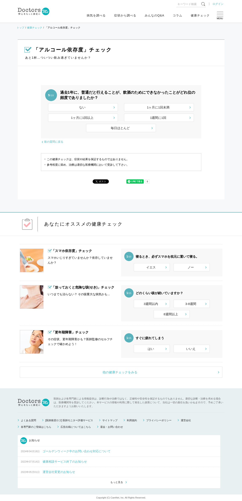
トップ (20, 27)
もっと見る (116, 482)
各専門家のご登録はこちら (36, 426)
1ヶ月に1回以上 (82, 117)
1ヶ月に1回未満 (158, 107)
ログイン (217, 3)
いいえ (191, 349)
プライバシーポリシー (159, 420)
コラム (177, 15)
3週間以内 (151, 304)
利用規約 (132, 420)
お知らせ (30, 440)
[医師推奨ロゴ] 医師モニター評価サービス (69, 420)
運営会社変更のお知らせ (59, 472)
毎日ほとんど (120, 128)
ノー (191, 267)
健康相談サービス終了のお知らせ (65, 461)
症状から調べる (125, 15)
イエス (151, 267)
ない (82, 107)
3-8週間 (190, 304)
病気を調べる (96, 15)
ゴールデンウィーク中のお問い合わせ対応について (77, 451)
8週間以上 (171, 314)
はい (151, 349)
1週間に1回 (158, 117)
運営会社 (186, 420)
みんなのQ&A (154, 15)
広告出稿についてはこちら (76, 426)
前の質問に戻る (53, 141)
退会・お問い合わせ (111, 426)
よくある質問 (28, 420)
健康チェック (200, 15)
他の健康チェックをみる (120, 372)
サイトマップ (110, 420)
